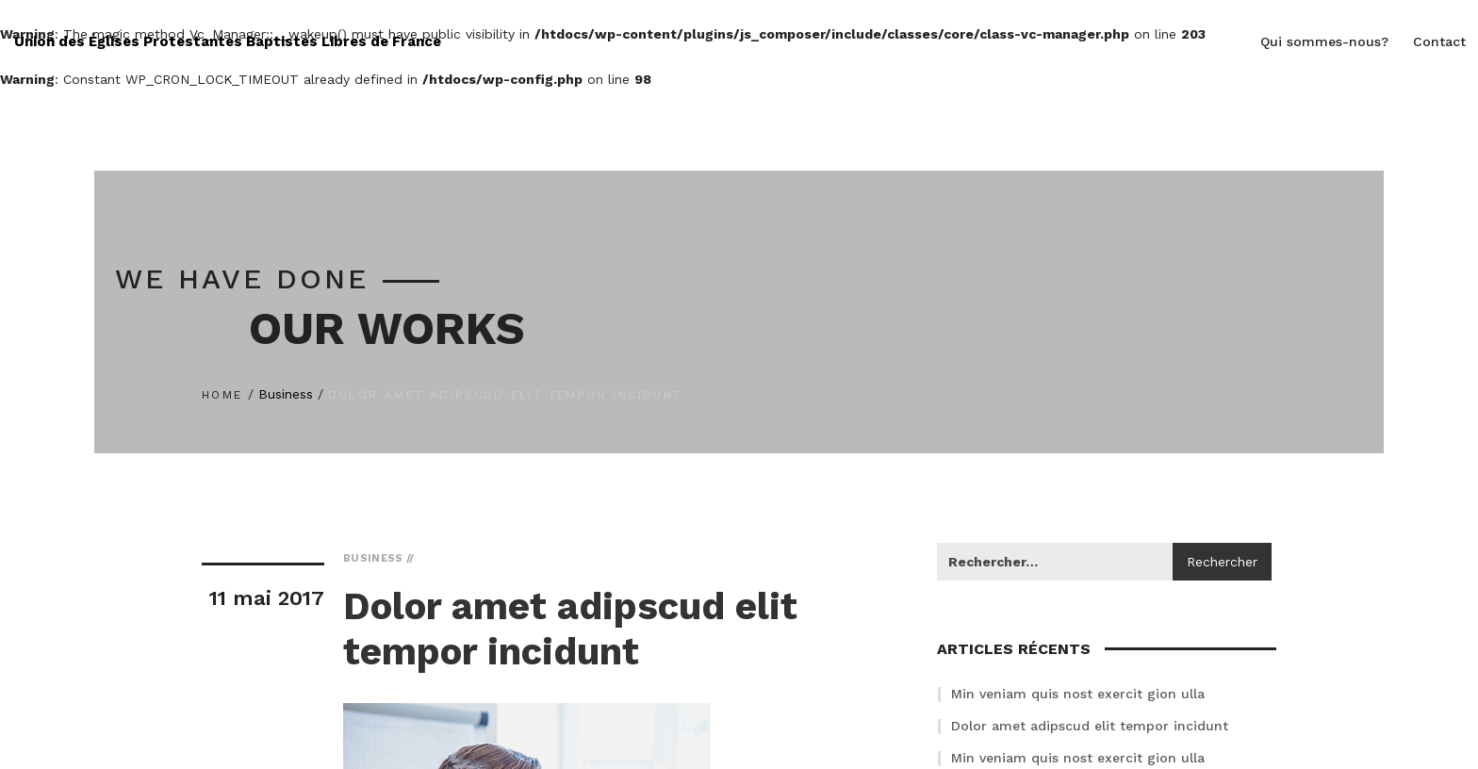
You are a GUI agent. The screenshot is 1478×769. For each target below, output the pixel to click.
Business (285, 393)
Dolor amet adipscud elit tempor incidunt (1089, 725)
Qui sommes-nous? (1324, 41)
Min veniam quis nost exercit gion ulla (1078, 693)
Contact (1439, 41)
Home (222, 395)
